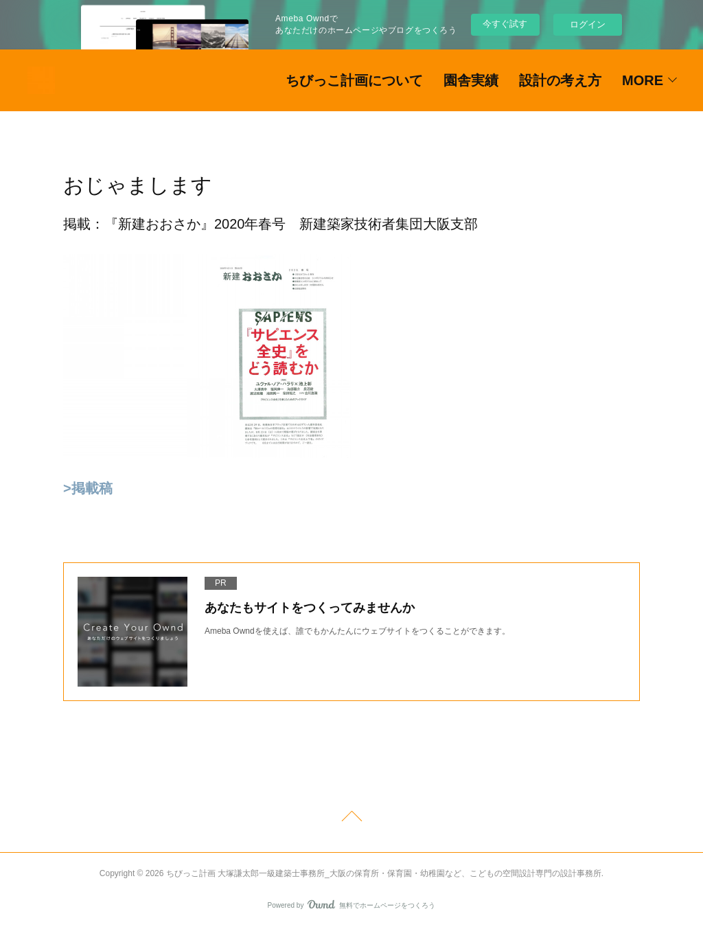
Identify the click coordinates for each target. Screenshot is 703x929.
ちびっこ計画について (354, 80)
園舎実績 (470, 80)
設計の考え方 (560, 80)
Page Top (351, 818)
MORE (642, 80)
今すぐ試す (505, 24)
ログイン (588, 24)
